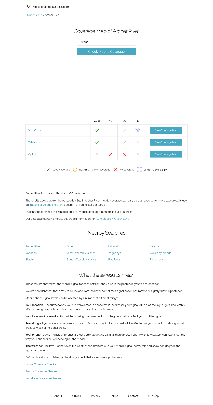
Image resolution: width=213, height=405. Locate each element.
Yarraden (31, 253)
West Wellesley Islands (81, 253)
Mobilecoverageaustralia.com (48, 6)
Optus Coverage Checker (41, 364)
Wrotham (155, 246)
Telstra (32, 142)
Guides (76, 396)
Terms (114, 396)
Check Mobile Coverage (106, 51)
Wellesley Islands (160, 253)
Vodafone (34, 130)
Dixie (70, 246)
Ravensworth (158, 259)
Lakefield (113, 246)
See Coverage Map (166, 130)
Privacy (95, 396)
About (58, 396)
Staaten (30, 259)
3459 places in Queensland (112, 218)
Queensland (34, 15)
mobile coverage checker (46, 204)
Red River (114, 259)
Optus (32, 154)
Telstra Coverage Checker (41, 371)
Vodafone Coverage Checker (43, 378)
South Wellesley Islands (81, 259)
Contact (133, 396)
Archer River (33, 246)
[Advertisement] (106, 92)
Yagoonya (114, 253)
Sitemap (153, 396)
